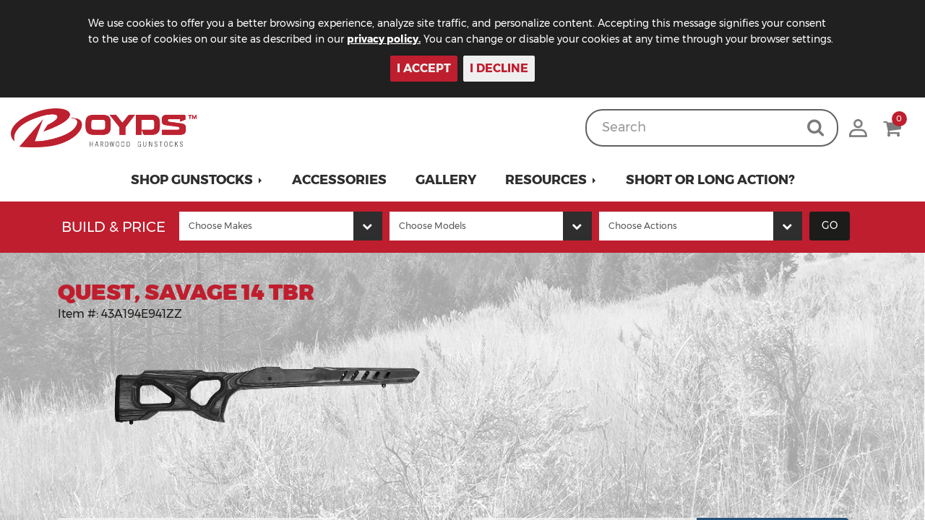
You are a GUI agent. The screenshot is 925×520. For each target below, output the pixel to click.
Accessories (339, 180)
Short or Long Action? (710, 180)
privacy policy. (384, 39)
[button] (197, 180)
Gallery (446, 180)
